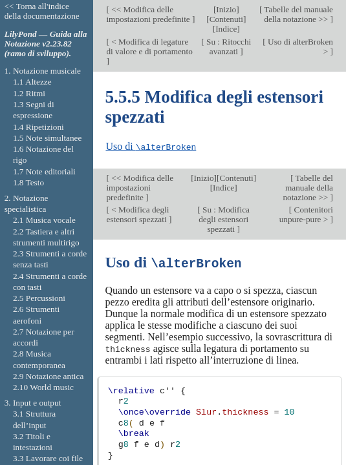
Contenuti (226, 19)
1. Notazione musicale (43, 71)
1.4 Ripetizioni (38, 127)
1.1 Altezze (32, 82)
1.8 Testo (28, 182)
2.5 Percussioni (39, 298)
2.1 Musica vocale (44, 220)
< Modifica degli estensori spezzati (137, 214)
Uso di (150, 146)
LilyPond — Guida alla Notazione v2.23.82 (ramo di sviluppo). (46, 43)
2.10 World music (43, 387)
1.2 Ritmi (29, 93)
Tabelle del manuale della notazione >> (297, 14)
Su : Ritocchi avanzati (228, 46)
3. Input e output (33, 403)
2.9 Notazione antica (48, 376)
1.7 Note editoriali (44, 171)
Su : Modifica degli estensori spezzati (224, 219)
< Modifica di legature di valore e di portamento (149, 46)
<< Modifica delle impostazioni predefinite (149, 14)
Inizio (226, 9)
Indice (226, 29)
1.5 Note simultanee (47, 138)
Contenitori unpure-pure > (306, 214)
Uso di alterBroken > (299, 46)
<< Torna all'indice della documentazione (42, 11)
